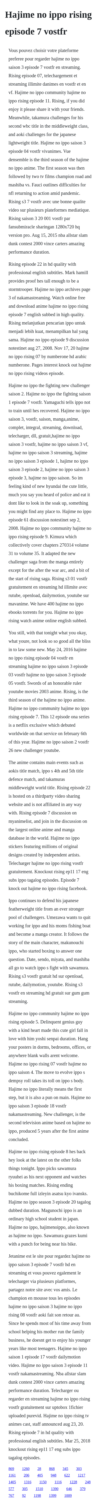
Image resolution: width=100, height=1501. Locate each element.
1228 (73, 1482)
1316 (27, 1482)
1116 (58, 1482)
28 (39, 1469)
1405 (12, 1482)
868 (52, 1469)
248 (88, 1482)
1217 (81, 1475)
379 (82, 1489)
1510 (39, 1489)
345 (65, 1469)
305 (25, 1489)
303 (79, 1469)
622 (67, 1475)
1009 (68, 1496)
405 (40, 1475)
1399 (52, 1496)
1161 (12, 1475)
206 (26, 1475)
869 (11, 1469)
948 (53, 1475)
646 (69, 1489)
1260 (25, 1469)
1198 (37, 1496)
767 (11, 1496)
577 (11, 1489)
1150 (42, 1482)
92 (24, 1496)
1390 (54, 1489)
